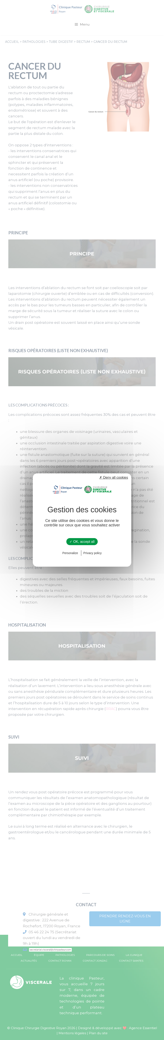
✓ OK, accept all (81, 541)
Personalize (70, 553)
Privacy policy (92, 553)
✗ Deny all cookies (113, 477)
